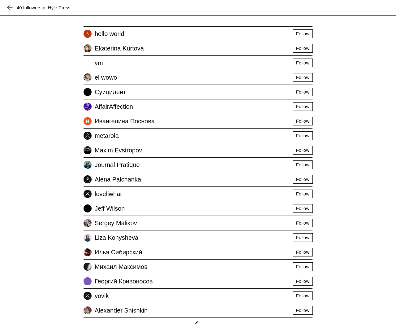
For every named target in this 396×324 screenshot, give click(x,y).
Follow (302, 33)
